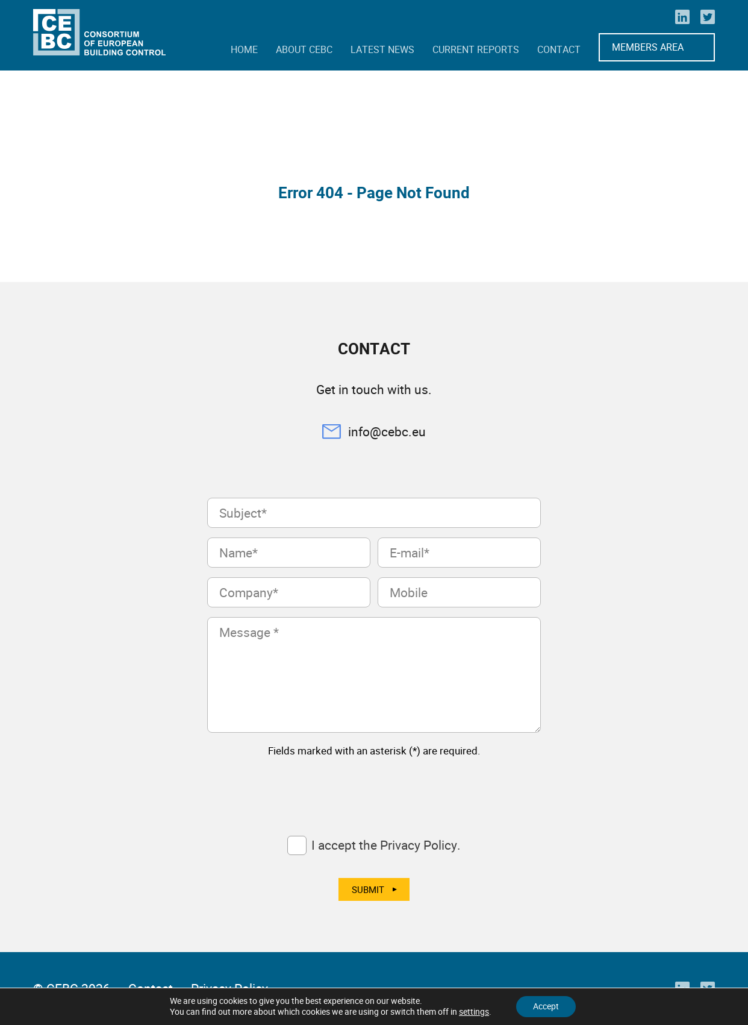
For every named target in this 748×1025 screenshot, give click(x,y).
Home (244, 49)
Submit (368, 889)
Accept (546, 1006)
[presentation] (298, 790)
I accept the (386, 844)
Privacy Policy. (420, 844)
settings (473, 1011)
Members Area (648, 47)
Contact (559, 49)
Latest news (382, 49)
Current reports (475, 49)
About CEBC (304, 49)
